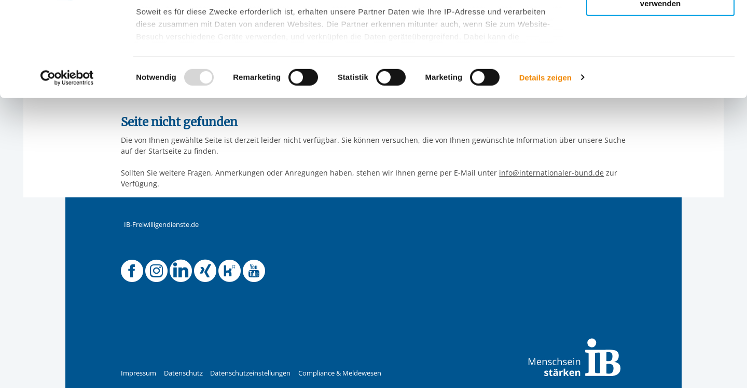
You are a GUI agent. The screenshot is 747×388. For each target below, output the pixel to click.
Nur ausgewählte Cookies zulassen (660, 54)
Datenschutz (183, 373)
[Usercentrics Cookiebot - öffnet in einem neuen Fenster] (67, 166)
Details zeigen (545, 166)
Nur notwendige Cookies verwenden (660, 87)
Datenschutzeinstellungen (250, 373)
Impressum (138, 373)
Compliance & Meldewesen (339, 373)
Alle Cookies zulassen (660, 25)
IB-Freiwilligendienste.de (161, 224)
